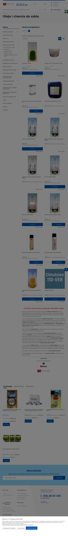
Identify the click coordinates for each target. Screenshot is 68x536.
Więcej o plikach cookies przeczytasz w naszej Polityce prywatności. (18, 524)
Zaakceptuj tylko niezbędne (9, 528)
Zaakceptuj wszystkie (31, 528)
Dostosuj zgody (21, 528)
